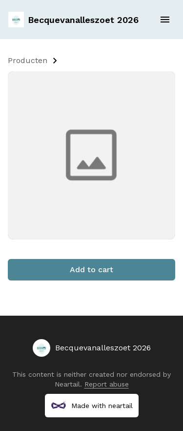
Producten (27, 60)
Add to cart (91, 269)
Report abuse (106, 384)
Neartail (67, 384)
